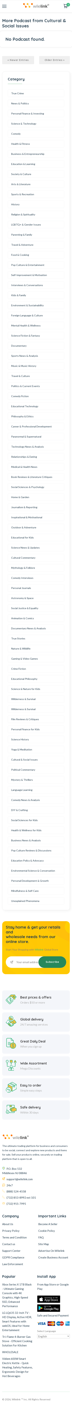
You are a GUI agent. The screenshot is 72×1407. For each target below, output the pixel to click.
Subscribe (52, 962)
